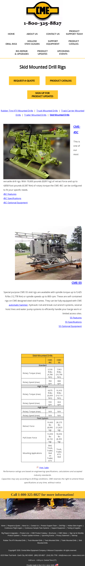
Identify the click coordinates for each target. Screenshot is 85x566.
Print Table (44, 467)
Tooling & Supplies (73, 528)
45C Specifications (12, 198)
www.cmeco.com (78, 555)
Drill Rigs (62, 526)
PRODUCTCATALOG (74, 42)
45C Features (9, 194)
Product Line (24, 533)
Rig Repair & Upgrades (9, 533)
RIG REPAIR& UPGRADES (22, 52)
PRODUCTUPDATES (42, 52)
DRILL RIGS (11, 43)
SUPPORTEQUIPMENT (52, 42)
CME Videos (62, 533)
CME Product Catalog (39, 533)
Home (3, 526)
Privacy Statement (62, 535)
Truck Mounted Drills (47, 110)
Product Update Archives (30, 535)
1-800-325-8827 (29, 495)
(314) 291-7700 (51, 555)
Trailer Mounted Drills (35, 114)
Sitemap (74, 535)
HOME (11, 33)
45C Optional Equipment (15, 202)
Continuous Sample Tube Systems (37, 528)
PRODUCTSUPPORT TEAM (74, 32)
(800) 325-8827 (39, 555)
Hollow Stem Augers (75, 526)
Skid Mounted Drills (59, 114)
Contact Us (35, 526)
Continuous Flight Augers (13, 528)
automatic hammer (18, 304)
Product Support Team (49, 526)
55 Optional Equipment (70, 326)
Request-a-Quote (14, 526)
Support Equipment (58, 528)
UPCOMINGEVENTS (63, 52)
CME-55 (77, 282)
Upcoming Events (48, 535)
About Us (25, 526)
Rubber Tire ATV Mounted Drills (17, 110)
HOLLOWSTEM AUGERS (32, 42)
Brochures (52, 533)
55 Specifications (73, 322)
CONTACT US (53, 33)
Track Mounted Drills (52, 540)
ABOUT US (32, 33)
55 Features (76, 317)
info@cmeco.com (65, 555)
